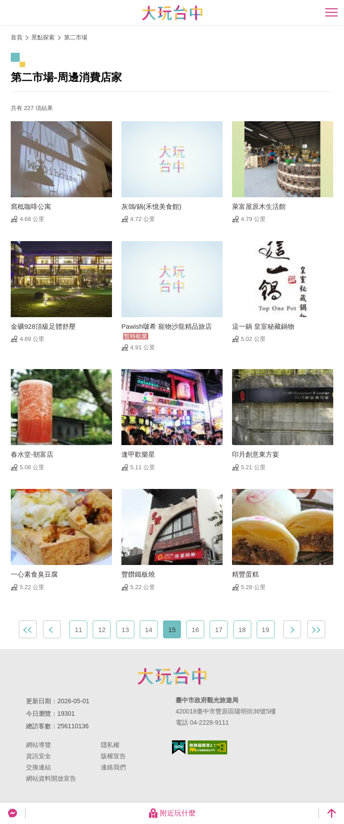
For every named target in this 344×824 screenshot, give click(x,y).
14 (148, 629)
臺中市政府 (172, 676)
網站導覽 (38, 744)
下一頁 (292, 629)
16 (195, 629)
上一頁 (52, 629)
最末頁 (316, 629)
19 (265, 629)
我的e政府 (178, 747)
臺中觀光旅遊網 (172, 13)
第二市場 (75, 37)
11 (78, 629)
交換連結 (38, 767)
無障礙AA (208, 747)
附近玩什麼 (172, 813)
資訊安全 (38, 756)
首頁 (16, 37)
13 (125, 629)
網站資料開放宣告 (51, 778)
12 (102, 629)
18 (242, 629)
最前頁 (28, 629)
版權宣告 (113, 756)
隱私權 (110, 744)
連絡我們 (113, 767)
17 (219, 629)
